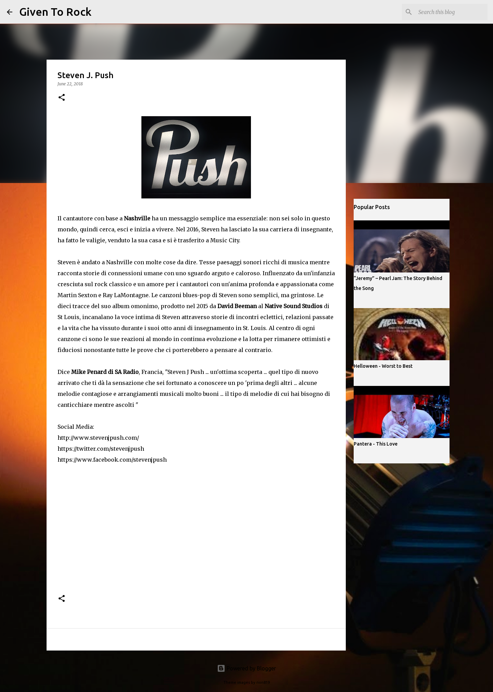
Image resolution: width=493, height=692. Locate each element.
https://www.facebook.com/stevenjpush (112, 459)
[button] (62, 97)
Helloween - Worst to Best (383, 366)
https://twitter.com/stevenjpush (101, 448)
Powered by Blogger (246, 668)
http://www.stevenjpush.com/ (98, 437)
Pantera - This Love (375, 444)
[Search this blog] (452, 12)
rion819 (263, 682)
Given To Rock (55, 11)
